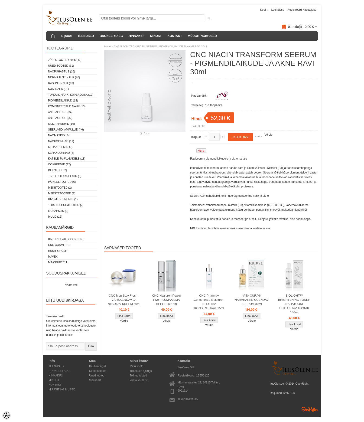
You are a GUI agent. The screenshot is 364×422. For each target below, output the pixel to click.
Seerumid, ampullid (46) (66, 129)
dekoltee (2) (57, 170)
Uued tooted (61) (61, 65)
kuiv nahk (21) (58, 89)
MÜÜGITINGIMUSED (202, 36)
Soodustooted (97, 371)
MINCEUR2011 (57, 262)
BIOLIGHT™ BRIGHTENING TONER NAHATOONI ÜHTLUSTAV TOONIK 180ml (294, 304)
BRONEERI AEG (111, 36)
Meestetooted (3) (61, 193)
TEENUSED (86, 36)
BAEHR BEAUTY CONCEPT (66, 239)
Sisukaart (95, 380)
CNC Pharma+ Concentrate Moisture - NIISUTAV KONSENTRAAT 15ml (209, 302)
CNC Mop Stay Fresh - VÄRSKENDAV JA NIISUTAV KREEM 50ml (124, 300)
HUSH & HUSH (57, 250)
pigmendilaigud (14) (63, 100)
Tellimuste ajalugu (141, 371)
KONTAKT (175, 36)
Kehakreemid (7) (60, 147)
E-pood (66, 36)
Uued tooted (96, 375)
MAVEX (53, 256)
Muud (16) (55, 216)
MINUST (156, 36)
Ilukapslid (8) (58, 211)
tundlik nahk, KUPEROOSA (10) (70, 94)
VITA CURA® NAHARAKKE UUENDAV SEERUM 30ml (252, 300)
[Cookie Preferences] (6, 415)
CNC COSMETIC (59, 245)
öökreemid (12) (59, 164)
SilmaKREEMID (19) (61, 123)
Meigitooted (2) (60, 187)
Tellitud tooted (138, 375)
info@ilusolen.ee (188, 398)
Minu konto (136, 366)
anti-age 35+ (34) (60, 112)
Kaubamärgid (97, 366)
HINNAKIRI (136, 36)
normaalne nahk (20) (64, 77)
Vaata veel (71, 285)
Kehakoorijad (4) (61, 152)
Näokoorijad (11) (61, 141)
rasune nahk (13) (61, 83)
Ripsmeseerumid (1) (63, 199)
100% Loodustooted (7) (65, 205)
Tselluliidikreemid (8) (64, 176)
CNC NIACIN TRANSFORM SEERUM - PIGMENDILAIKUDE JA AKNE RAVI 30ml (160, 46)
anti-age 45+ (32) (60, 118)
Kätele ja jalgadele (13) (66, 158)
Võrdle (268, 134)
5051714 (183, 390)
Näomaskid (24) (59, 135)
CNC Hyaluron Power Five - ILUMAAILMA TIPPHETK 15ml (166, 300)
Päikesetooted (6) (62, 181)
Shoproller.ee (310, 409)
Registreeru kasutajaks (301, 9)
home (107, 46)
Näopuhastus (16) (61, 71)
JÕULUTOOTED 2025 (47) (64, 60)
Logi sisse (277, 9)
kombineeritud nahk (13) (66, 106)
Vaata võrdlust (138, 380)
